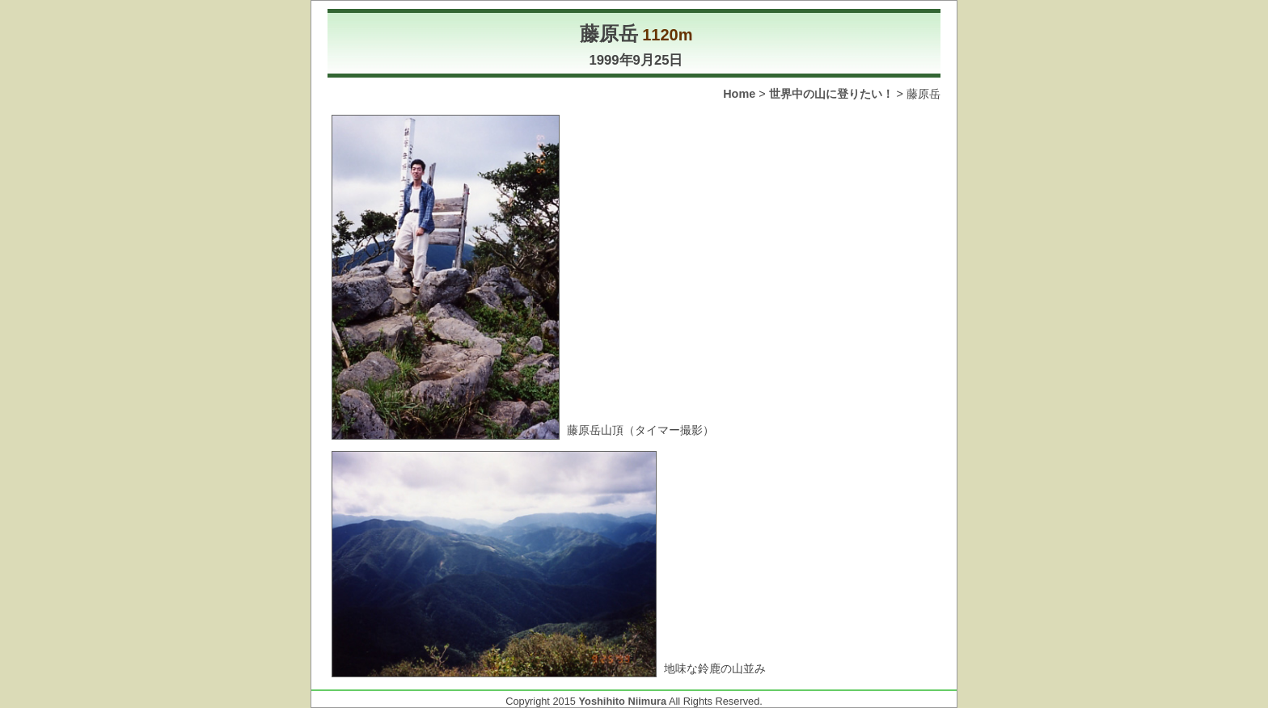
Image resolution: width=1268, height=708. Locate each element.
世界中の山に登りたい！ (831, 93)
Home (739, 93)
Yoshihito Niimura (623, 701)
